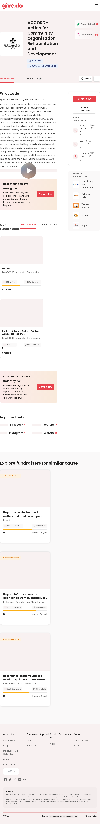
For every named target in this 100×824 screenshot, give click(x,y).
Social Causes (81, 740)
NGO (52, 743)
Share (85, 78)
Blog (5, 745)
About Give (9, 740)
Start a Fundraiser (84, 109)
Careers (7, 759)
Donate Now (45, 194)
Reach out (32, 745)
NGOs (76, 745)
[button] (35, 61)
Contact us (9, 764)
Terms (45, 816)
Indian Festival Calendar (10, 752)
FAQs (29, 740)
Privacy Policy (91, 816)
